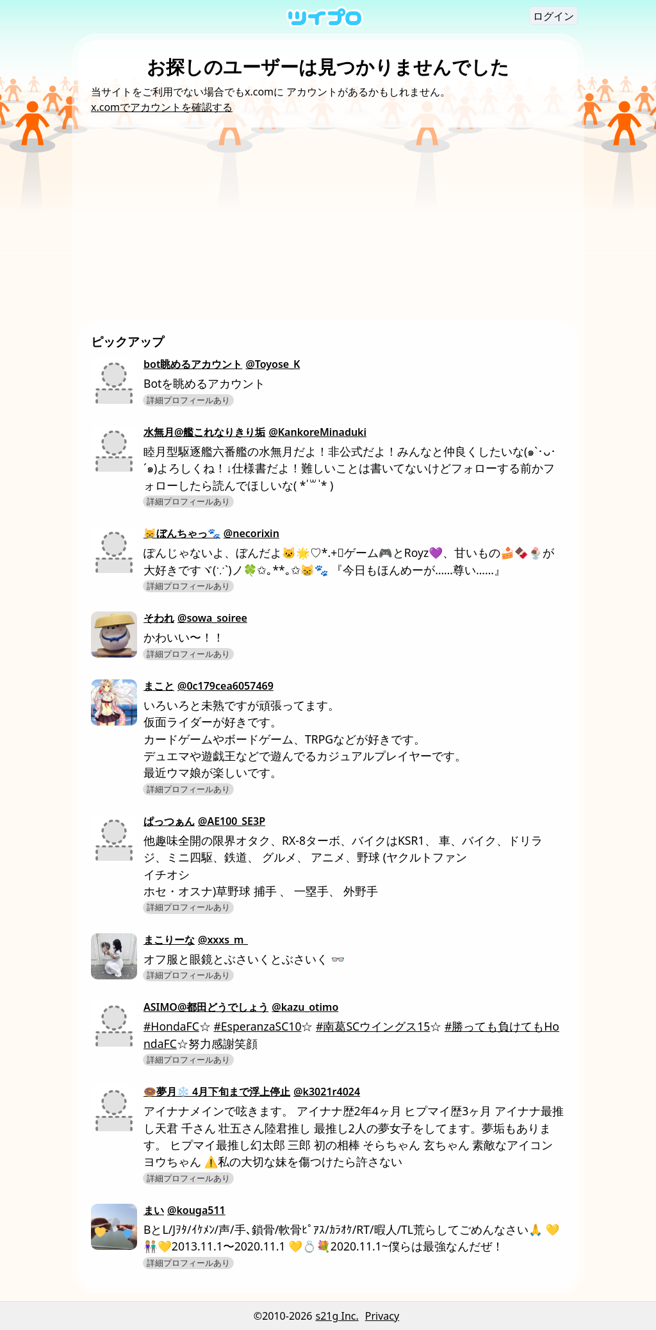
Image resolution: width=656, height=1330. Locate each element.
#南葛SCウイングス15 (373, 1026)
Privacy (382, 1316)
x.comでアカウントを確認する (162, 107)
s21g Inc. (337, 1316)
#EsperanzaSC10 (257, 1026)
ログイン (553, 16)
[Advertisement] (328, 223)
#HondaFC (171, 1026)
